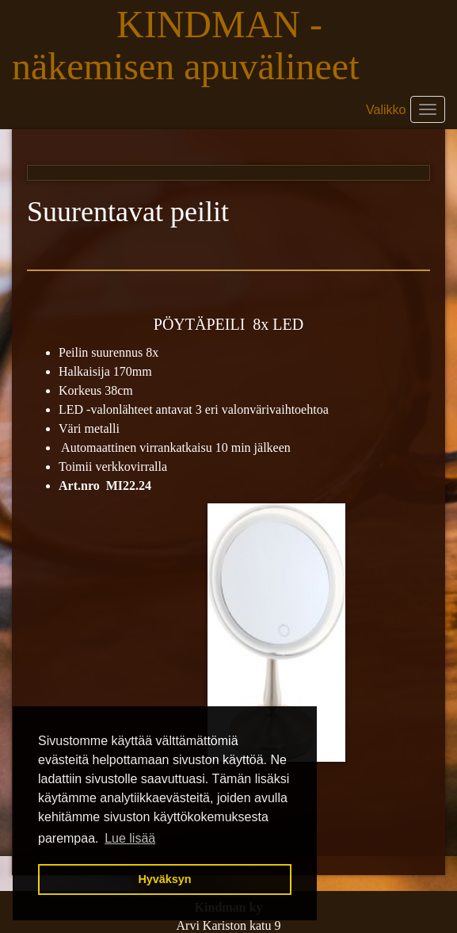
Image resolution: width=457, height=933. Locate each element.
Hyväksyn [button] (164, 879)
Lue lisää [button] (130, 838)
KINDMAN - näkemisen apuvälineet (190, 45)
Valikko (386, 110)
